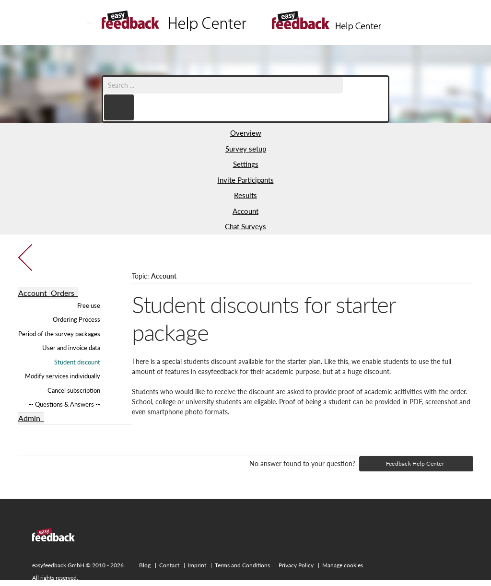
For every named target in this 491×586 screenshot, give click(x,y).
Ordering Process (76, 319)
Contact (169, 565)
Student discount (77, 362)
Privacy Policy (296, 565)
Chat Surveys (245, 226)
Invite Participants (246, 180)
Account (245, 211)
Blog (145, 565)
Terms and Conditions (242, 565)
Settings (245, 164)
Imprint (197, 565)
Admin (31, 417)
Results (245, 195)
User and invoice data (71, 348)
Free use (88, 305)
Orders (64, 292)
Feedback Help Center (415, 463)
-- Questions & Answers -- (64, 404)
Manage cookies (342, 565)
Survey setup (245, 148)
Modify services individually (62, 376)
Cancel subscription (73, 390)
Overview (245, 133)
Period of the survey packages (59, 334)
